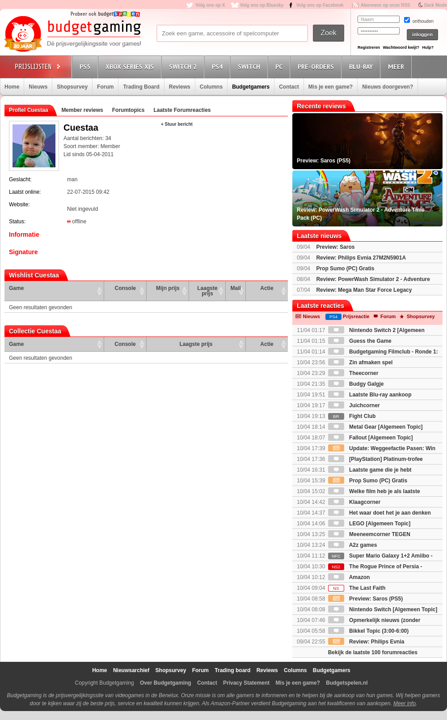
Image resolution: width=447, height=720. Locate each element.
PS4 (218, 66)
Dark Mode (435, 5)
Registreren (369, 47)
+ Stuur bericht (177, 124)
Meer (397, 66)
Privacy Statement (246, 683)
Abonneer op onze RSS (385, 5)
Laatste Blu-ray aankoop (370, 395)
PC (280, 66)
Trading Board (141, 87)
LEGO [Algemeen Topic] (369, 523)
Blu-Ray (362, 66)
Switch (250, 66)
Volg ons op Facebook (320, 5)
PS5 (86, 66)
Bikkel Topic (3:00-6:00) (368, 631)
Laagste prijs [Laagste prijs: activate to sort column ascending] (207, 291)
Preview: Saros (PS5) (365, 599)
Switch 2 (184, 66)
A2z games (352, 545)
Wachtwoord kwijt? (401, 47)
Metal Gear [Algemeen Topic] (375, 427)
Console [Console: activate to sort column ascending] (125, 288)
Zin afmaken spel (360, 362)
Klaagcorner (354, 502)
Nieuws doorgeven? (387, 87)
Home (11, 87)
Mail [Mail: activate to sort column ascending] (236, 288)
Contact (289, 87)
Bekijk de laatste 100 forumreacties (372, 652)
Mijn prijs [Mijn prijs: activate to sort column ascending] (168, 288)
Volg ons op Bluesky (262, 5)
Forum (105, 87)
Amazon (349, 577)
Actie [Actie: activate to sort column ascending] (266, 288)
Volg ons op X (210, 5)
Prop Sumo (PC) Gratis (345, 268)
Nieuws (38, 87)
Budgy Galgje (356, 384)
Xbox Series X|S (130, 66)
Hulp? (428, 47)
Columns (211, 87)
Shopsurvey (72, 87)
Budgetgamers (251, 87)
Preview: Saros (335, 247)
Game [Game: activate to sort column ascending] (16, 288)
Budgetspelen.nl (346, 683)
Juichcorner (354, 405)
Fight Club (352, 416)
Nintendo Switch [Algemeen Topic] (382, 609)
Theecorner (353, 373)
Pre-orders (317, 66)
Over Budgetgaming (165, 683)
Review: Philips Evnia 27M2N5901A (361, 258)
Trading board (232, 670)
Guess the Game (360, 341)
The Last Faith (357, 588)
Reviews (179, 87)
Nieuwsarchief (131, 670)
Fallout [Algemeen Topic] (370, 438)
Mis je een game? (330, 87)
